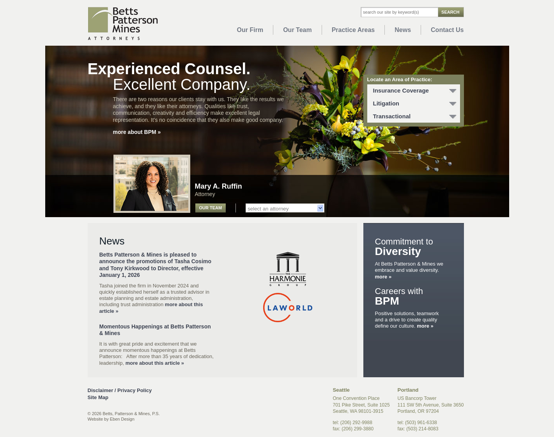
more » (383, 277)
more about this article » (154, 363)
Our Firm (250, 30)
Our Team (297, 30)
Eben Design (122, 419)
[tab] (413, 90)
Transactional (392, 116)
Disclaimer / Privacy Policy (120, 390)
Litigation (386, 103)
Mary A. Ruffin (218, 186)
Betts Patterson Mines (123, 23)
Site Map (98, 397)
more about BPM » (137, 132)
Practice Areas (353, 30)
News (403, 30)
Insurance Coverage (401, 90)
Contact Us (447, 30)
